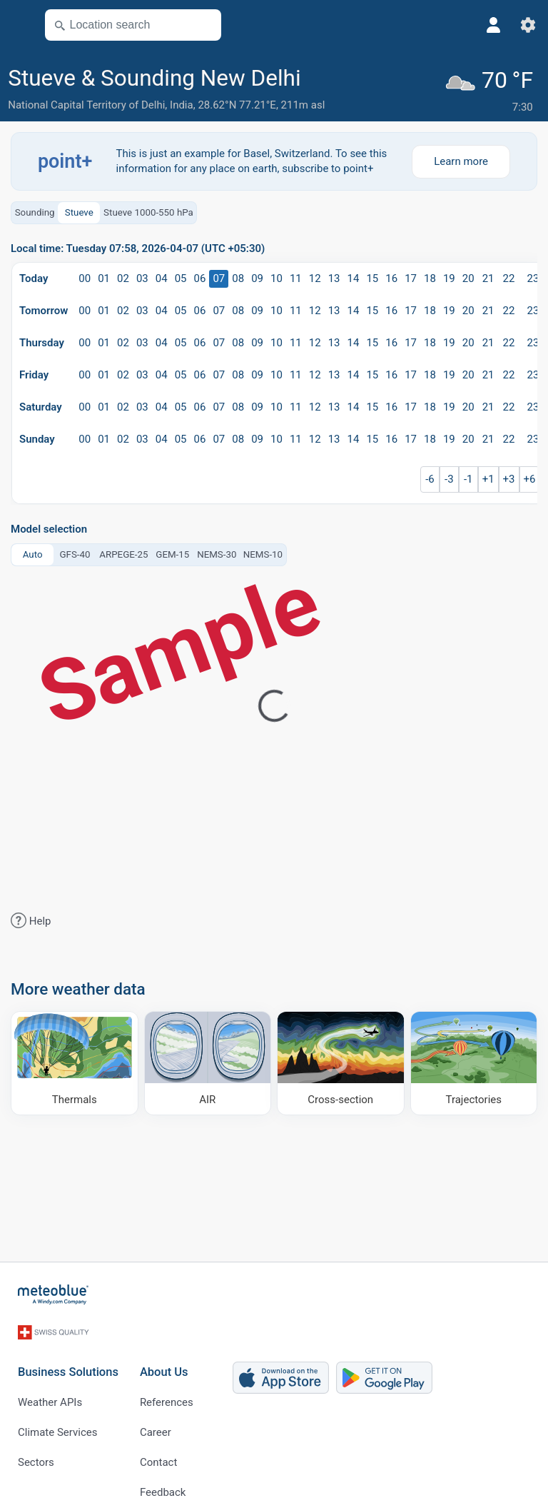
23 (533, 276)
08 (238, 276)
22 (509, 276)
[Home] (53, 1292)
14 (353, 276)
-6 (430, 477)
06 (200, 276)
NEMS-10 (263, 551)
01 (104, 276)
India (181, 105)
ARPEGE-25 (123, 551)
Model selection (49, 527)
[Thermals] (74, 1060)
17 (411, 276)
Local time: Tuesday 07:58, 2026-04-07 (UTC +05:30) (138, 246)
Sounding (35, 209)
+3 (509, 477)
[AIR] (208, 1060)
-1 (468, 477)
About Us (164, 1359)
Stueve (79, 209)
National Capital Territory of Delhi (86, 105)
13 (334, 276)
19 (449, 276)
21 (488, 276)
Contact (158, 1449)
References (166, 1389)
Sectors (36, 1449)
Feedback (163, 1479)
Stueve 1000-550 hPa (148, 209)
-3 (449, 477)
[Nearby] (204, 25)
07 (219, 276)
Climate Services (58, 1419)
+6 (530, 477)
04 (162, 276)
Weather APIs (50, 1389)
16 (391, 276)
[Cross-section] (341, 1060)
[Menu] (19, 25)
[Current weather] (492, 90)
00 (84, 276)
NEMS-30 (216, 551)
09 (257, 276)
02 (123, 276)
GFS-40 (74, 551)
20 (468, 276)
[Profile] (494, 25)
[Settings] (528, 25)
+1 (488, 477)
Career (155, 1419)
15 (372, 276)
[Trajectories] (474, 1060)
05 (181, 276)
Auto (33, 551)
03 (142, 276)
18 (430, 276)
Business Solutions (68, 1359)
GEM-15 (172, 551)
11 (296, 276)
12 (315, 276)
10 (276, 276)
